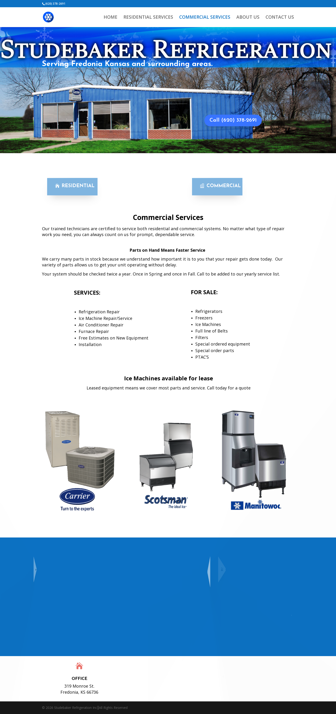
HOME (110, 17)
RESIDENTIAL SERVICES (148, 17)
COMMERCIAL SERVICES (204, 17)
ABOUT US (247, 17)
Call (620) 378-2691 (233, 120)
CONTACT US (280, 17)
